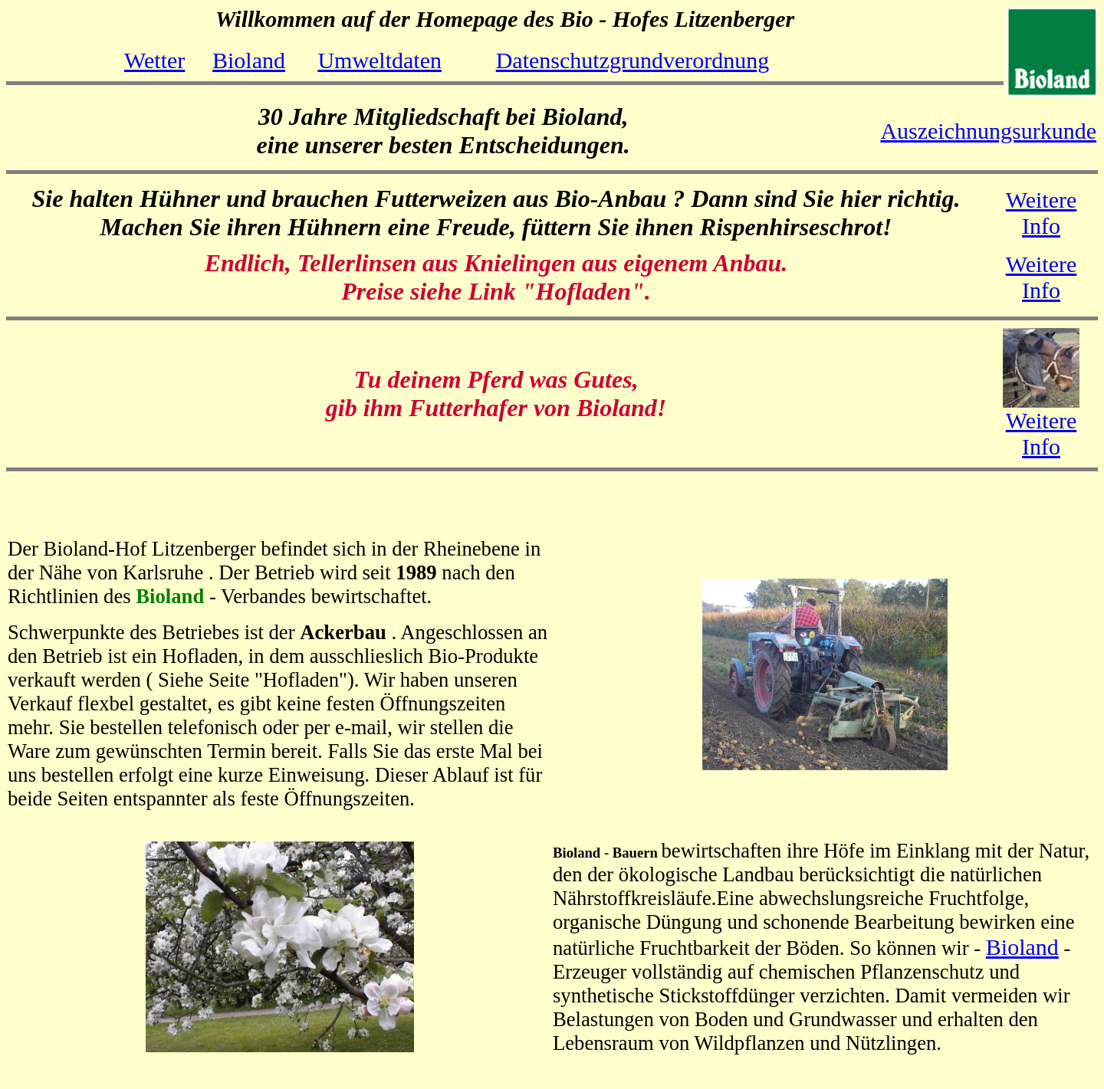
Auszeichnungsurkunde (988, 130)
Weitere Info (1041, 212)
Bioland (248, 60)
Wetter (154, 60)
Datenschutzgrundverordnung (633, 60)
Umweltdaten (379, 60)
